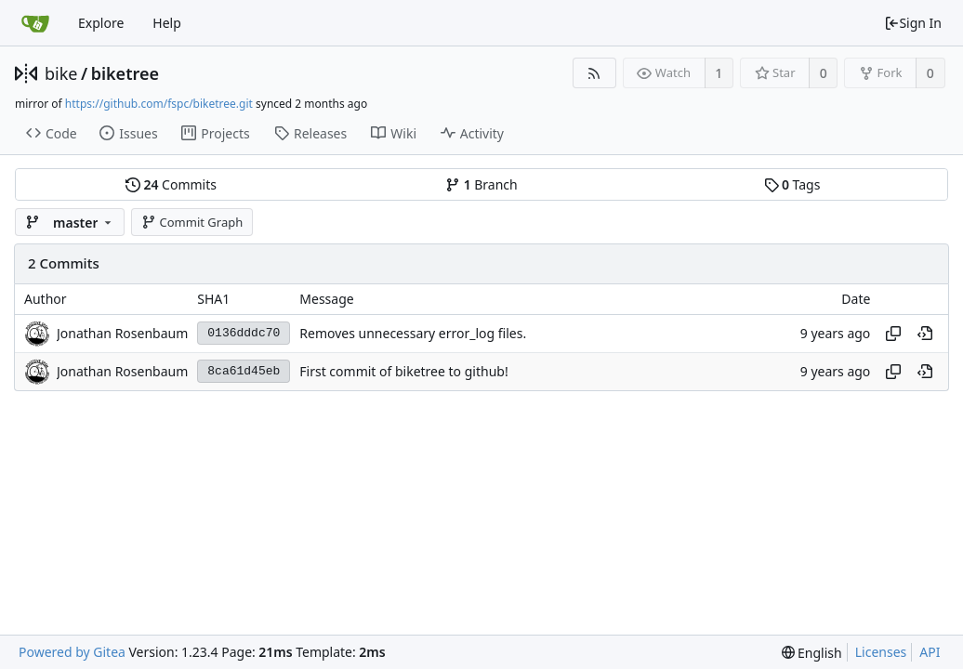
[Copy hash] (893, 334)
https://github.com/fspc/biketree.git (159, 104)
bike (61, 73)
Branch (481, 184)
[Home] (35, 23)
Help (166, 23)
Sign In (913, 23)
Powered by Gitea (72, 652)
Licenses (881, 652)
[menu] (812, 653)
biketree (125, 73)
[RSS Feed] (594, 73)
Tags (792, 184)
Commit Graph (192, 222)
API (929, 652)
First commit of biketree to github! (403, 371)
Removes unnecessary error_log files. (412, 333)
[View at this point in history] (925, 334)
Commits (171, 184)
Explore (101, 23)
